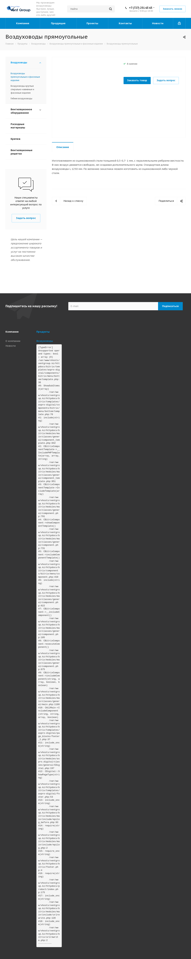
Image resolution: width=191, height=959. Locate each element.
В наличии (132, 64)
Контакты (125, 23)
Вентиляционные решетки (21, 152)
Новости (157, 23)
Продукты (43, 331)
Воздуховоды (19, 62)
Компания (22, 23)
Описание (62, 147)
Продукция (58, 23)
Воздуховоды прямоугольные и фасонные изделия (25, 77)
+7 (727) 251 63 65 (140, 7)
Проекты (92, 23)
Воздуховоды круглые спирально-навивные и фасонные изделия (22, 89)
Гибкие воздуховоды (21, 98)
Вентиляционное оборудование (21, 111)
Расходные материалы (18, 126)
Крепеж (15, 138)
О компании (12, 341)
